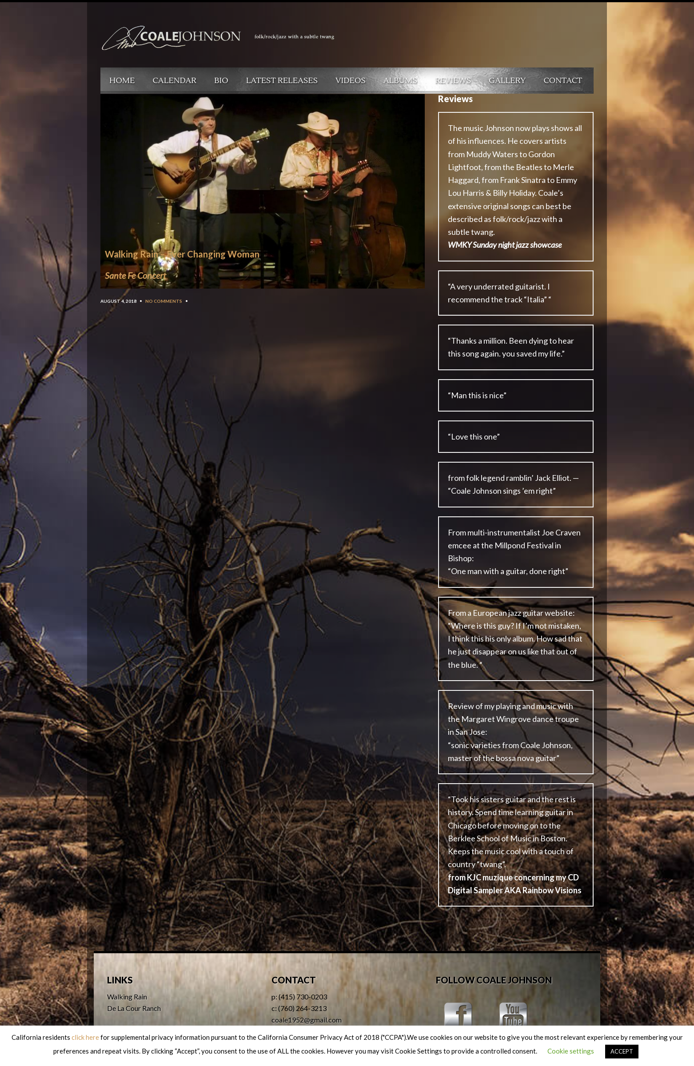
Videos (350, 80)
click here (85, 1037)
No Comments (163, 301)
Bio (221, 80)
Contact (563, 80)
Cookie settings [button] (570, 1051)
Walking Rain (127, 996)
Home (122, 80)
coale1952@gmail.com (306, 1019)
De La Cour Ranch (134, 1008)
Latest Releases (282, 80)
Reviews (453, 80)
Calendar (174, 80)
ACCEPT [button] (621, 1051)
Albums (400, 80)
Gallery (507, 80)
